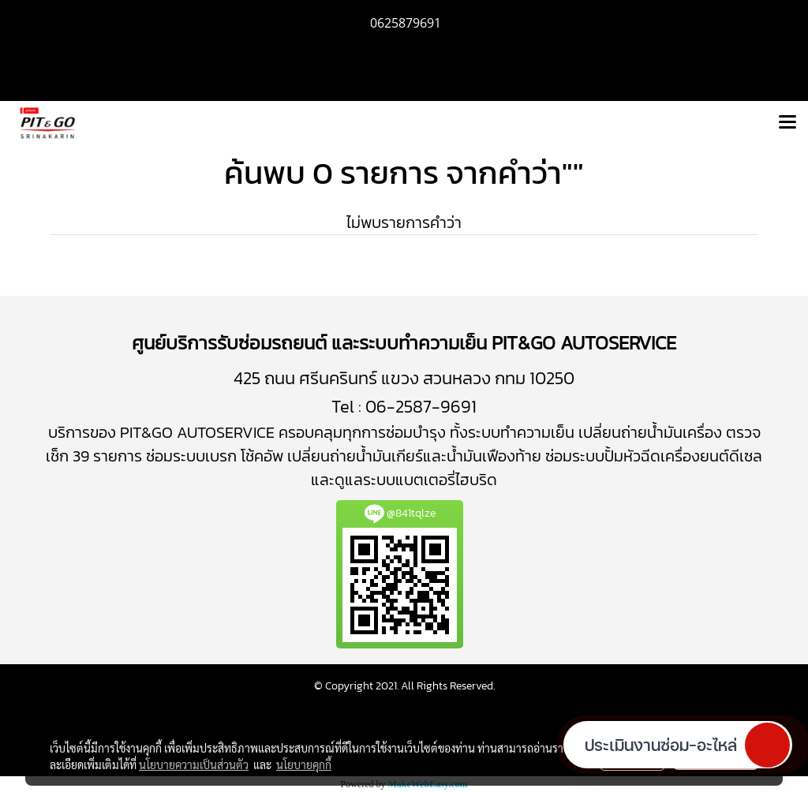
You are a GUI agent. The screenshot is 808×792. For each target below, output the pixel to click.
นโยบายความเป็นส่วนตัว (194, 764)
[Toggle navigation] (787, 123)
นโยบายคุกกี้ (303, 764)
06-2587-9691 (421, 407)
